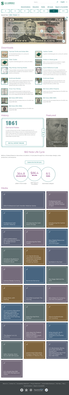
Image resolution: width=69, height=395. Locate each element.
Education (36, 7)
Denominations (25, 7)
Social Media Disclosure (48, 383)
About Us (5, 383)
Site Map (58, 383)
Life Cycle (50, 7)
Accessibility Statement (23, 383)
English (64, 2)
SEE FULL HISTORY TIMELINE (16, 143)
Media (43, 7)
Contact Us (12, 383)
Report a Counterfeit (61, 7)
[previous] (43, 130)
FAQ (63, 383)
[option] (22, 132)
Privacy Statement (35, 383)
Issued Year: (4, 15)
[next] (43, 134)
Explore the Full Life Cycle (34, 162)
